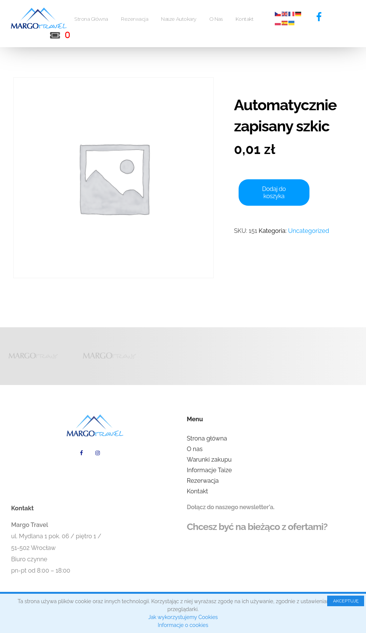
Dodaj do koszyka (274, 192)
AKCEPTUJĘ (345, 601)
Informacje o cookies (183, 625)
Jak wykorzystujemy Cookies (183, 617)
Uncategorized (308, 230)
